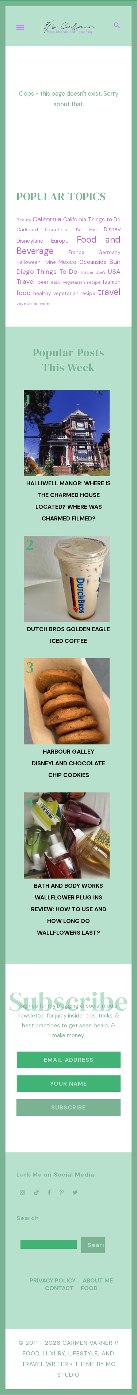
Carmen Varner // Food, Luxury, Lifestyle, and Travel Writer (70, 1353)
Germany (109, 252)
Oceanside (93, 262)
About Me (98, 1280)
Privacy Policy (53, 1280)
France (76, 252)
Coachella (57, 230)
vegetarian (27, 303)
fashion (112, 282)
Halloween (28, 262)
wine (44, 303)
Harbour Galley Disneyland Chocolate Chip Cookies (68, 763)
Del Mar (86, 230)
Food (89, 1288)
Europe (60, 240)
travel (109, 292)
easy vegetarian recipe (75, 282)
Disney (112, 229)
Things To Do (57, 271)
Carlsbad (27, 230)
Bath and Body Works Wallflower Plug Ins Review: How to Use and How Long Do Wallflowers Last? (68, 909)
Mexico (67, 262)
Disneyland (29, 240)
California (47, 219)
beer (43, 282)
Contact (59, 1288)
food (23, 292)
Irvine (49, 262)
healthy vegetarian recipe (64, 293)
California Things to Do (92, 219)
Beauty (23, 220)
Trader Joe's (93, 272)
